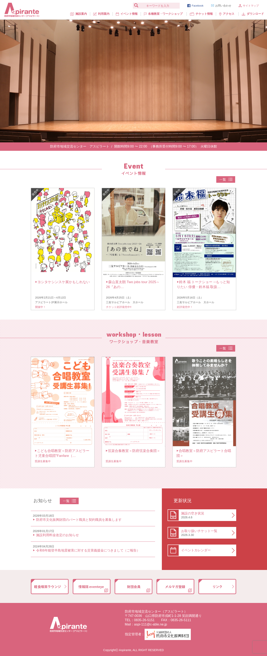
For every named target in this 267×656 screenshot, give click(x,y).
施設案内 (78, 14)
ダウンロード (253, 14)
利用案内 (101, 14)
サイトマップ (249, 5)
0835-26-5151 (144, 620)
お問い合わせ (221, 5)
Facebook (195, 5)
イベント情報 (127, 14)
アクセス (226, 14)
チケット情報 (201, 14)
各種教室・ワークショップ (163, 14)
